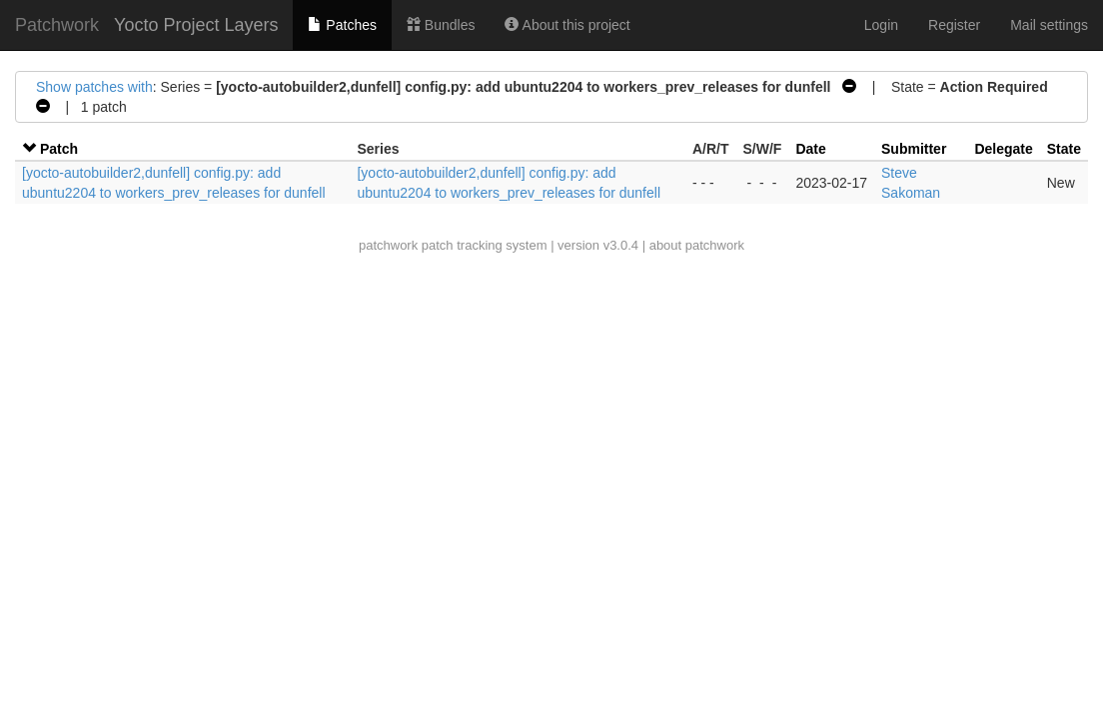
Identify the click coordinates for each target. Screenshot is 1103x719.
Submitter (913, 149)
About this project (567, 25)
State (1064, 149)
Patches (342, 25)
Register (954, 25)
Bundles (441, 25)
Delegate (1003, 149)
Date (810, 149)
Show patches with (94, 87)
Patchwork (57, 25)
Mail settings (1049, 25)
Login (881, 25)
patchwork (388, 245)
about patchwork (696, 245)
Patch (59, 149)
